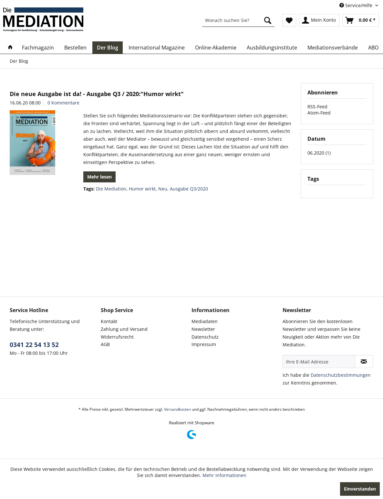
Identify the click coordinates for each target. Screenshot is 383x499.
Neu (162, 189)
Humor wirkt (142, 189)
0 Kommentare (63, 103)
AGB (105, 344)
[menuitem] (238, 20)
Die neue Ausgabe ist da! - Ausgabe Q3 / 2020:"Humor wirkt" (97, 94)
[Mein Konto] (319, 20)
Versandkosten (177, 409)
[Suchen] (267, 20)
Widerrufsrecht (117, 337)
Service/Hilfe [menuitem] (356, 5)
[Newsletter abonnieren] (364, 361)
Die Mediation (111, 189)
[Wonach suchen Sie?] (238, 20)
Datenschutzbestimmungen (341, 375)
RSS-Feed (317, 106)
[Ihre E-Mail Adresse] (319, 361)
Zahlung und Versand (124, 329)
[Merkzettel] (289, 20)
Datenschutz (205, 337)
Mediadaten (205, 321)
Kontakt (109, 321)
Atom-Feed (319, 113)
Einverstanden (360, 489)
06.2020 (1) (319, 153)
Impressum (204, 344)
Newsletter (203, 329)
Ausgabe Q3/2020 (189, 189)
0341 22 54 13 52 (34, 345)
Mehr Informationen (224, 475)
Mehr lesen (99, 177)
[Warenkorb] (360, 20)
